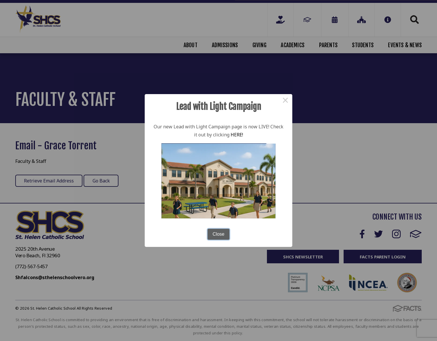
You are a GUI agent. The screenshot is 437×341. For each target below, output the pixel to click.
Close (219, 234)
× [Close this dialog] (285, 101)
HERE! (237, 135)
